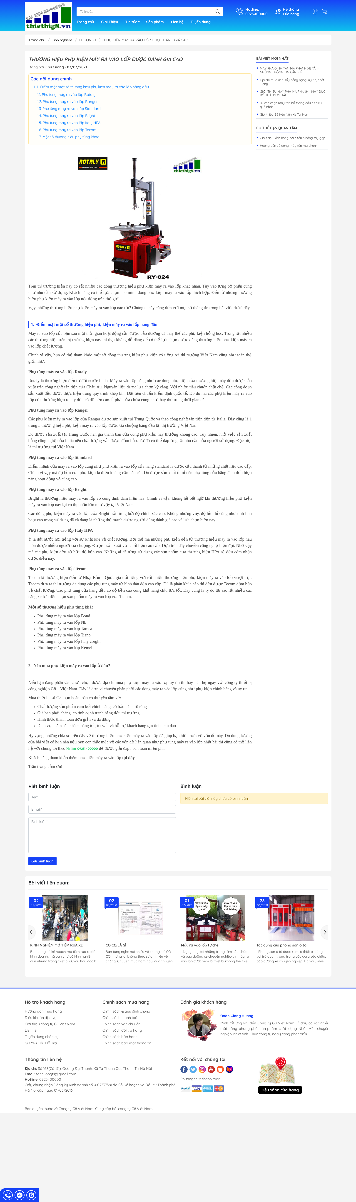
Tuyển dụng (201, 22)
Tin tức (133, 22)
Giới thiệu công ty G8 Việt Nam (50, 1024)
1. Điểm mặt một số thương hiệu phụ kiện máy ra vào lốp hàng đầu (93, 86)
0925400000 (50, 1079)
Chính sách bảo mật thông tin (126, 1043)
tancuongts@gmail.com (56, 1074)
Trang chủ (85, 22)
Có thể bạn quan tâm (276, 128)
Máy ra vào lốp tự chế (199, 945)
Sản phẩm (155, 22)
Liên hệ (177, 22)
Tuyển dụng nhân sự (41, 1036)
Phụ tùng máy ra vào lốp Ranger (70, 101)
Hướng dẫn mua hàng (43, 1011)
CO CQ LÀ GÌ (116, 945)
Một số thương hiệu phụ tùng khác (70, 136)
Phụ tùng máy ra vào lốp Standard (71, 108)
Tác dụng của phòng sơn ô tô (281, 945)
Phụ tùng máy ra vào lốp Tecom (70, 129)
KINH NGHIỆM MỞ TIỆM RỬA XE (56, 945)
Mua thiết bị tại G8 (45, 697)
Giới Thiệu (109, 22)
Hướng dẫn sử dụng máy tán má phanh (289, 146)
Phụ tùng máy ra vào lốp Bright (69, 115)
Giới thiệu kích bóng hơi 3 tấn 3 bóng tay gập (292, 138)
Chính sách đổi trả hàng (122, 1030)
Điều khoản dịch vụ (40, 1017)
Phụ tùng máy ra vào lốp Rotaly (68, 94)
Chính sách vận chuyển (121, 1024)
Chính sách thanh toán (120, 1017)
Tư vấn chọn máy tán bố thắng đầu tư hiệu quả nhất (291, 105)
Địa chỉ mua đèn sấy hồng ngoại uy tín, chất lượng (292, 82)
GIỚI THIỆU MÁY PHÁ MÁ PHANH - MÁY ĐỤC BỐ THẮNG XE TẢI (292, 93)
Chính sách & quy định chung (126, 1011)
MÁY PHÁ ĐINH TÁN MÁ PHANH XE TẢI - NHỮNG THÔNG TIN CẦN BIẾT (289, 70)
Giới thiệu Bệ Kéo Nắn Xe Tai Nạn (284, 114)
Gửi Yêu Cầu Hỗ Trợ (41, 1043)
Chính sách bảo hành (119, 1036)
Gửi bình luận (42, 861)
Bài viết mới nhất (272, 58)
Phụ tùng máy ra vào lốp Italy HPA (71, 122)
